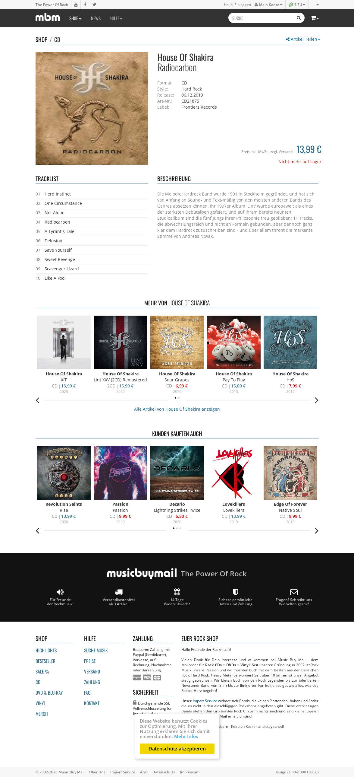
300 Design (309, 771)
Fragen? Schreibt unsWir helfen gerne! (294, 597)
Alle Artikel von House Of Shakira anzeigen (177, 409)
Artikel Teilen (303, 39)
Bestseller (45, 661)
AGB (144, 771)
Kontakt (91, 703)
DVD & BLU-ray (49, 692)
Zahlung (92, 682)
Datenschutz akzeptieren (177, 748)
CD (57, 39)
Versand (286, 151)
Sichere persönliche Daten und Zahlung (235, 597)
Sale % (42, 671)
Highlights (46, 650)
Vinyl (40, 703)
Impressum (189, 771)
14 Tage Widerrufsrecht (177, 597)
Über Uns (97, 771)
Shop (75, 18)
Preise (90, 661)
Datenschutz (163, 771)
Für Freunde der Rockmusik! (60, 597)
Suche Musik (96, 650)
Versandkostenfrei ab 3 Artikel (119, 597)
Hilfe (116, 18)
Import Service (205, 700)
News (96, 18)
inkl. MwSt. (259, 151)
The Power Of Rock (52, 4)
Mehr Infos (186, 736)
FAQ (87, 692)
